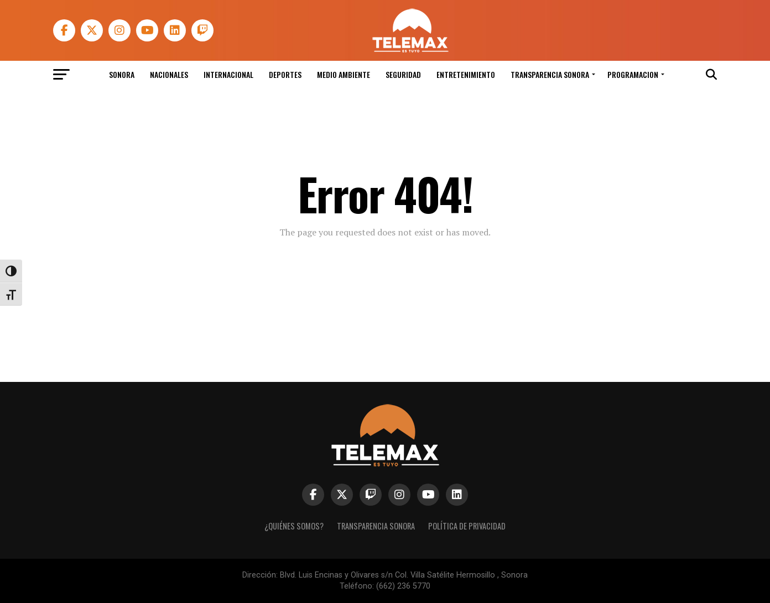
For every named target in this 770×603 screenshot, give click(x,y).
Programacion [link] (632, 74)
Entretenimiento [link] (465, 74)
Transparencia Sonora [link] (550, 74)
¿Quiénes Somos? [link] (294, 526)
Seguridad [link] (403, 74)
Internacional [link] (228, 74)
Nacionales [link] (169, 74)
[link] (410, 49)
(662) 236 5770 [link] (403, 586)
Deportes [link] (285, 74)
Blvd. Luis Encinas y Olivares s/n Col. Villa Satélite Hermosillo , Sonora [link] (404, 575)
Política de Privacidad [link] (467, 526)
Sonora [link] (121, 74)
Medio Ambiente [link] (343, 74)
